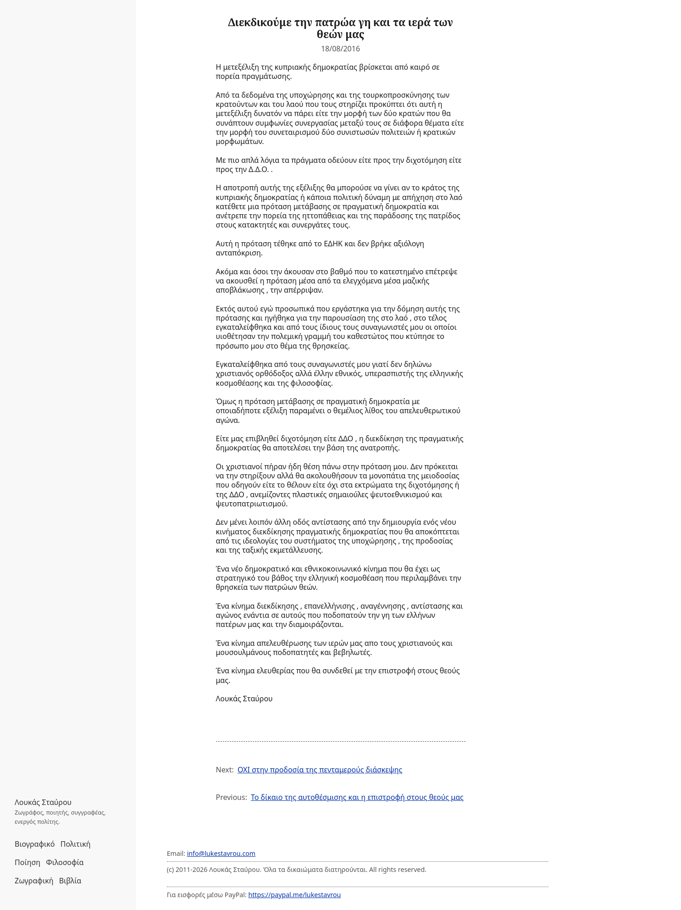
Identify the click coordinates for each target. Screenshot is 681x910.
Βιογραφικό (35, 844)
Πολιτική (76, 844)
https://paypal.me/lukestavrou (294, 894)
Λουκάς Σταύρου (43, 802)
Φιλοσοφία (64, 862)
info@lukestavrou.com (221, 853)
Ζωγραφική (34, 881)
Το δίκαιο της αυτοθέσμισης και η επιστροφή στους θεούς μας (357, 797)
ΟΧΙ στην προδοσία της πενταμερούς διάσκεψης (320, 770)
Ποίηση (27, 862)
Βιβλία (70, 881)
